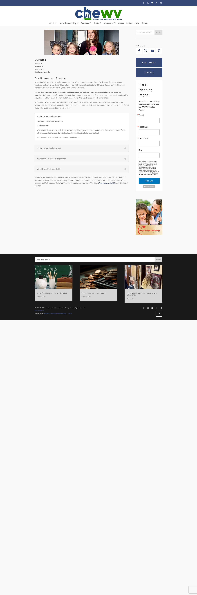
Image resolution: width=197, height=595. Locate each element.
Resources (85, 23)
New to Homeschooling (67, 23)
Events (96, 23)
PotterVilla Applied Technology (55, 313)
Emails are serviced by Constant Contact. (148, 173)
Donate (149, 72)
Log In (70, 313)
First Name (143, 127)
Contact (145, 23)
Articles (121, 23)
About (51, 23)
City (140, 150)
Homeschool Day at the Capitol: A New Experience (142, 294)
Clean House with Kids (106, 183)
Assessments (108, 23)
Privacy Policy (39, 311)
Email (141, 115)
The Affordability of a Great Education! (52, 293)
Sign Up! (149, 181)
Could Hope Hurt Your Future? (94, 293)
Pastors (129, 23)
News (137, 23)
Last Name (143, 139)
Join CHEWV (149, 62)
